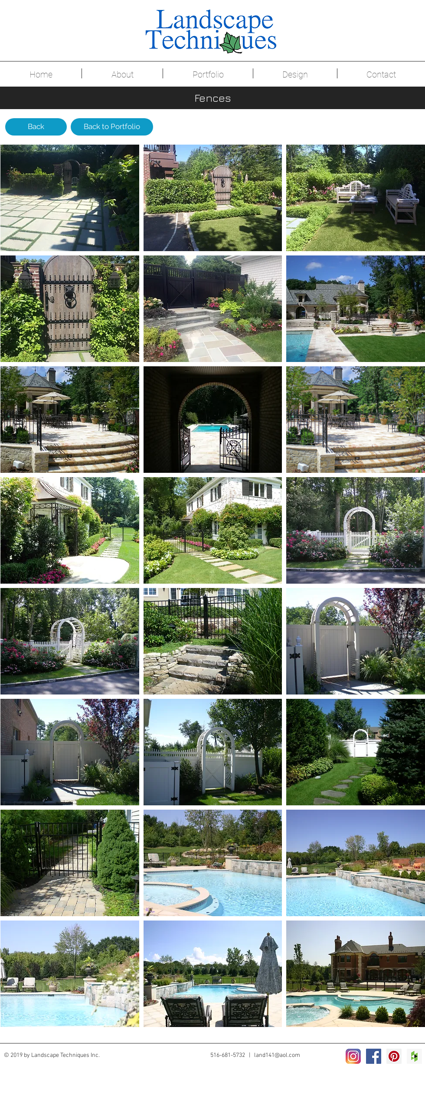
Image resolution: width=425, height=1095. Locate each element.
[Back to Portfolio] (112, 127)
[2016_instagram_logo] (353, 1056)
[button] (69, 198)
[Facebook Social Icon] (373, 1056)
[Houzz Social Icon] (414, 1056)
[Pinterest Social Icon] (394, 1056)
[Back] (36, 127)
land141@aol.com (277, 1055)
